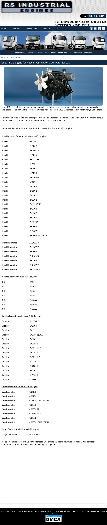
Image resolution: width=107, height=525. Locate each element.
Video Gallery (32, 29)
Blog (57, 29)
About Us (46, 29)
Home (3, 29)
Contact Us (16, 29)
